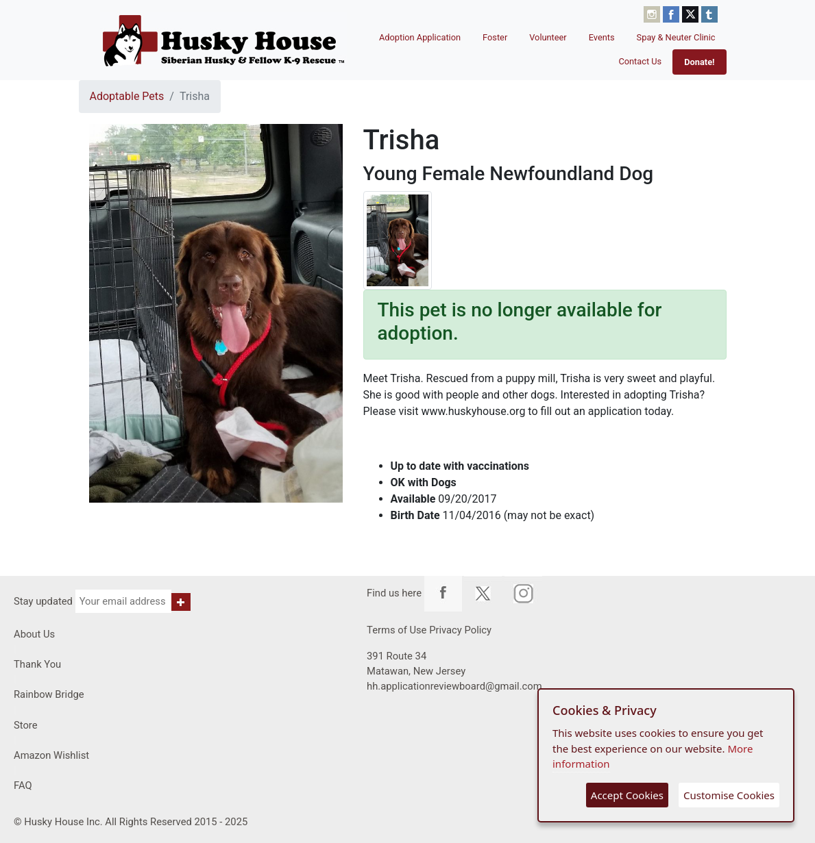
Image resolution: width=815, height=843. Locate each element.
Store (26, 725)
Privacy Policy (460, 630)
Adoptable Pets (127, 96)
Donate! (699, 62)
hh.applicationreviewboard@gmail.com (454, 686)
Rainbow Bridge (49, 694)
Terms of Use (396, 630)
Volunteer (548, 37)
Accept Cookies (627, 795)
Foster (495, 37)
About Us (34, 634)
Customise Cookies (729, 795)
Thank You (37, 664)
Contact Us (639, 61)
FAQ (23, 785)
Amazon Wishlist (51, 755)
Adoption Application (420, 37)
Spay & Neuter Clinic (676, 37)
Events (602, 37)
